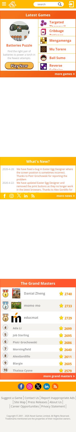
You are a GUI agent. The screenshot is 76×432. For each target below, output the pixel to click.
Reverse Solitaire (56, 66)
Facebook (5, 195)
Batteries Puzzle (19, 45)
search (61, 4)
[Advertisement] (38, 117)
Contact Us (32, 398)
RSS (33, 195)
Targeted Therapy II (57, 23)
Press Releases (37, 402)
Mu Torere (57, 49)
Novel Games (12, 4)
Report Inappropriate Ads (58, 398)
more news (64, 196)
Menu (4, 4)
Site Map (20, 402)
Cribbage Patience (56, 32)
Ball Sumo (57, 58)
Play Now (19, 65)
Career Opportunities (25, 406)
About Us (55, 402)
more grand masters (57, 376)
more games (63, 74)
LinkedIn (26, 196)
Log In (71, 4)
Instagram (12, 195)
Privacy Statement (53, 406)
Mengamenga (60, 40)
